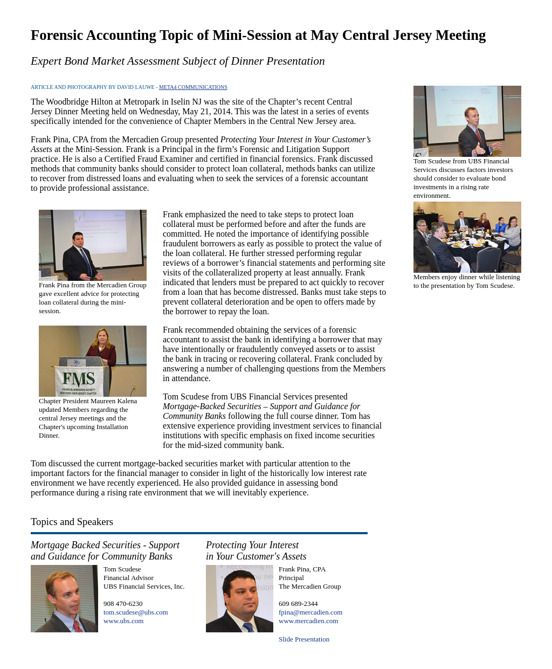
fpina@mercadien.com (310, 612)
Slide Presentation (304, 639)
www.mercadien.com (308, 621)
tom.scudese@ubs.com (136, 612)
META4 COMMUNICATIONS (193, 87)
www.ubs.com (123, 621)
